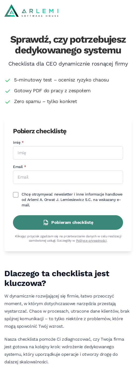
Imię (29, 142)
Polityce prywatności (91, 240)
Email (30, 166)
